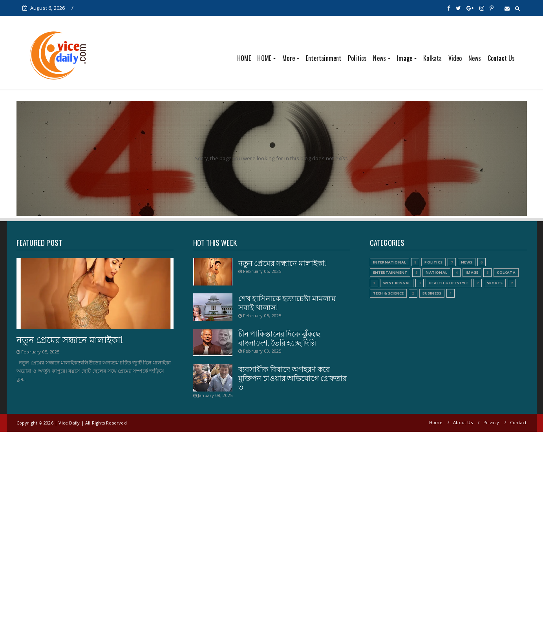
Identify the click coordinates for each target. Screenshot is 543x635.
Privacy (491, 422)
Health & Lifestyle (448, 282)
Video (455, 58)
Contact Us (501, 58)
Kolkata (432, 58)
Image (404, 58)
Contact (518, 422)
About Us (463, 422)
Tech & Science (388, 293)
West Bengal (396, 282)
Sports (495, 282)
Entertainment (324, 58)
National (436, 272)
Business (432, 293)
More (288, 58)
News (379, 58)
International (389, 262)
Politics (357, 58)
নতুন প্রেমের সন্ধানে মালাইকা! (69, 339)
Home (435, 422)
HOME (244, 58)
